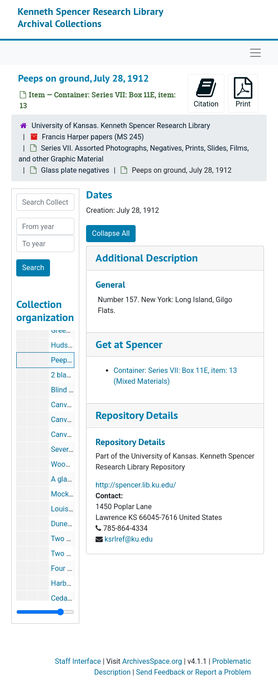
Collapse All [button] (111, 233)
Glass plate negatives (75, 170)
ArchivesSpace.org (152, 661)
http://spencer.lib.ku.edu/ (136, 485)
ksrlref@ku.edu (129, 539)
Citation (206, 92)
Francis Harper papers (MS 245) (93, 137)
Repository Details (137, 415)
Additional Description (147, 258)
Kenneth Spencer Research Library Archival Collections (90, 17)
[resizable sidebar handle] (45, 612)
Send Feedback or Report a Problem (193, 672)
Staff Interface (78, 661)
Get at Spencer (129, 344)
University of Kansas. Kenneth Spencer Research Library (121, 125)
